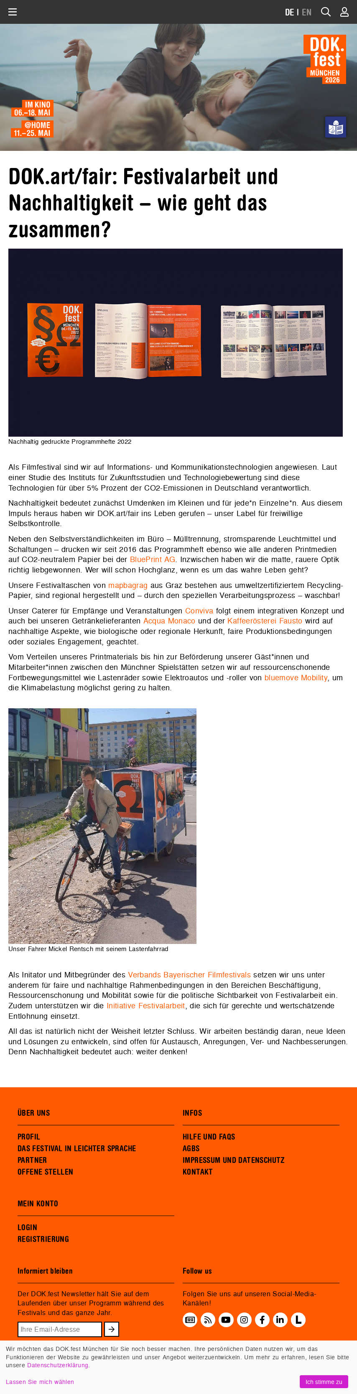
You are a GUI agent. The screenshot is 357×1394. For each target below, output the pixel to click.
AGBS (191, 1149)
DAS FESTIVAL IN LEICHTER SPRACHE (77, 1149)
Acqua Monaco (170, 621)
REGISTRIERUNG (43, 1239)
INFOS (192, 1113)
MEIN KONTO (38, 1204)
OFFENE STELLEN (45, 1172)
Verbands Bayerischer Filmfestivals (189, 974)
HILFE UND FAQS (209, 1137)
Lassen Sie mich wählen (40, 1382)
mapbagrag (128, 585)
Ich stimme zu (324, 1382)
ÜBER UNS (34, 1113)
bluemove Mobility (296, 677)
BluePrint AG (152, 559)
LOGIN (27, 1228)
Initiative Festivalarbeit (146, 1005)
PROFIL (29, 1137)
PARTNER (32, 1160)
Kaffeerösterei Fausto (264, 621)
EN (307, 13)
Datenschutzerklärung (57, 1365)
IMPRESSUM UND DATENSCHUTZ (234, 1160)
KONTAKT (198, 1172)
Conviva (199, 610)
